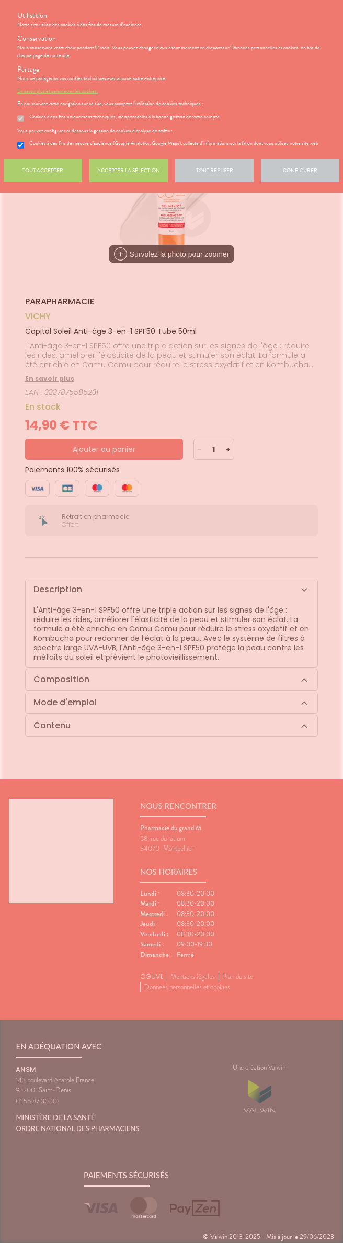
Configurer (300, 170)
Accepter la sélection (128, 170)
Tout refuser (214, 170)
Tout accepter (42, 170)
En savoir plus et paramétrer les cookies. (57, 91)
